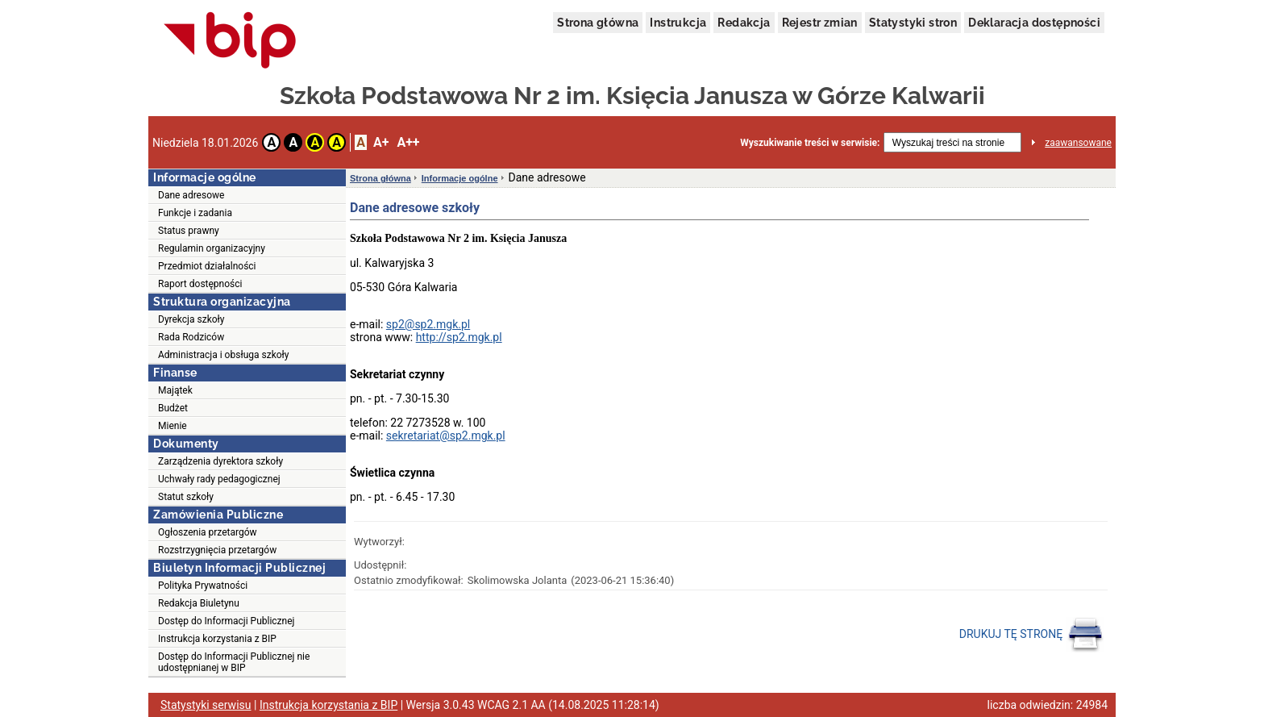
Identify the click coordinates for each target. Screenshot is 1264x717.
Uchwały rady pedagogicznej (219, 479)
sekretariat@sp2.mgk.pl (445, 435)
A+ (381, 142)
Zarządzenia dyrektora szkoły (220, 461)
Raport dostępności (200, 284)
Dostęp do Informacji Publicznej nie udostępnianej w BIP (234, 662)
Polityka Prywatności (202, 585)
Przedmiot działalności (207, 266)
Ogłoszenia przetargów (207, 532)
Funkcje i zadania (195, 213)
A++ (408, 142)
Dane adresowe (191, 195)
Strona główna (597, 22)
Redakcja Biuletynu (198, 603)
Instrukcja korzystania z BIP (217, 638)
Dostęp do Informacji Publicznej (226, 621)
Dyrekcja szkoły (191, 319)
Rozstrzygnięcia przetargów (217, 550)
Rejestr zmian (820, 22)
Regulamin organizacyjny (211, 248)
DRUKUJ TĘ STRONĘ (1031, 634)
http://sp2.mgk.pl (459, 337)
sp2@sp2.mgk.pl (428, 324)
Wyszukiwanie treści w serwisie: (809, 142)
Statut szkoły (186, 496)
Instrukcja (678, 22)
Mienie (172, 425)
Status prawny (188, 230)
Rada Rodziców (191, 337)
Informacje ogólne (460, 178)
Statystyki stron (913, 22)
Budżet (173, 408)
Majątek (175, 390)
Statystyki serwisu (206, 704)
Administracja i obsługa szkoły (223, 355)
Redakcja (743, 22)
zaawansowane (1078, 142)
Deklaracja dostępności (1034, 22)
